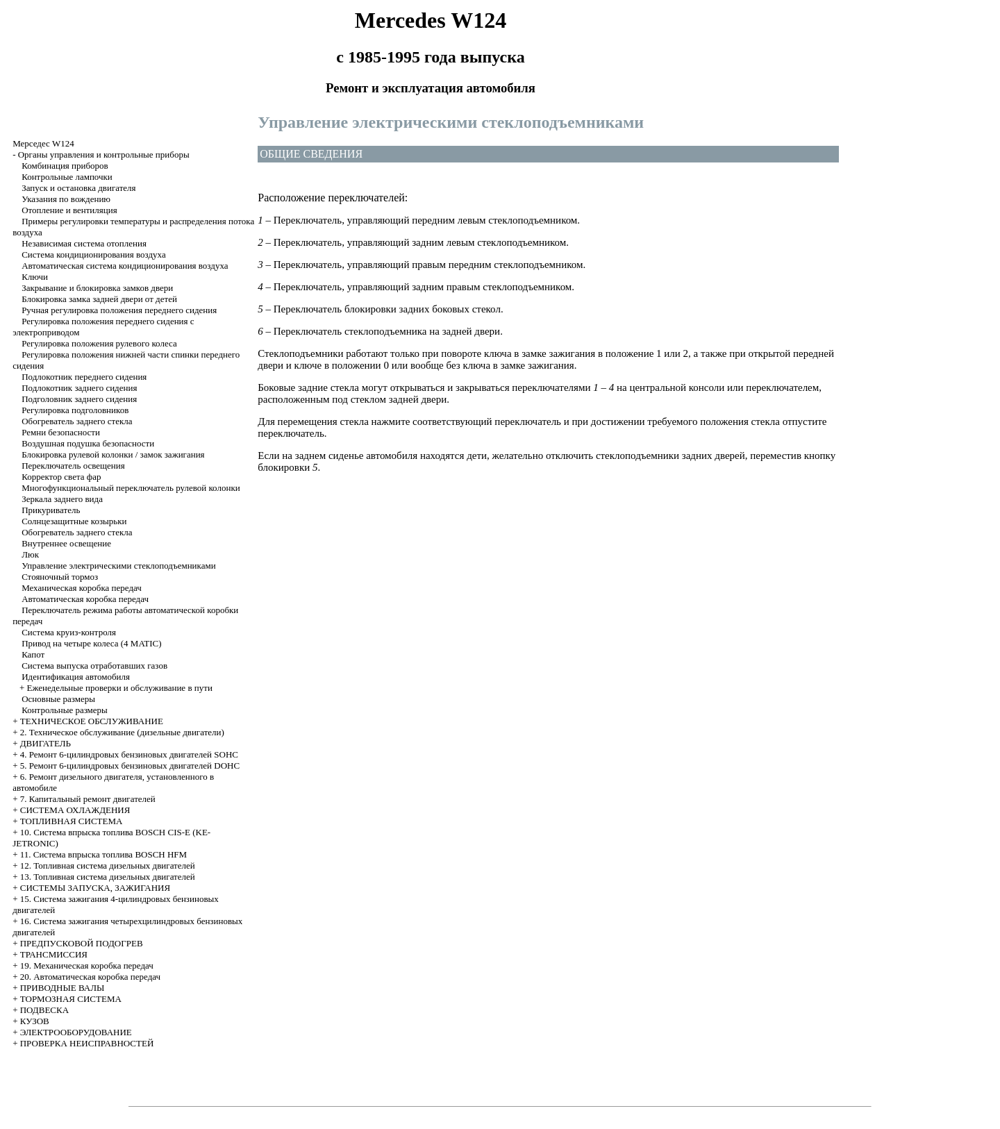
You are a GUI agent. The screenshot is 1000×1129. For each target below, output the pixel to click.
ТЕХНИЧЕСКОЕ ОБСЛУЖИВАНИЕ (91, 721)
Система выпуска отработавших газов (94, 665)
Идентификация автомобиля (76, 676)
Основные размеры (58, 699)
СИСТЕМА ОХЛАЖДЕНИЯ (75, 810)
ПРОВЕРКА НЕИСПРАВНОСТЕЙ (87, 1043)
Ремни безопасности (61, 432)
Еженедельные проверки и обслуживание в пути (119, 688)
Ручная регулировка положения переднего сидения (119, 310)
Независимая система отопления (84, 243)
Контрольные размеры (65, 710)
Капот (33, 654)
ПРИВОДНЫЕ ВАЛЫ (62, 987)
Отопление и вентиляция (69, 210)
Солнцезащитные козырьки (74, 521)
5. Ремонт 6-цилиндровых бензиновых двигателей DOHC (130, 765)
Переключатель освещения (73, 465)
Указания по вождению (66, 199)
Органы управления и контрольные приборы (104, 154)
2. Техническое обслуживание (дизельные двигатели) (122, 732)
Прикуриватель (51, 510)
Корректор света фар (61, 476)
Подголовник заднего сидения (79, 399)
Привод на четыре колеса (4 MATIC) (91, 643)
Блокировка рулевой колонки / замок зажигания (113, 454)
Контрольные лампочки (67, 177)
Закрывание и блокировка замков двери (97, 288)
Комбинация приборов (65, 165)
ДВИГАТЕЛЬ (45, 743)
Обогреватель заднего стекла (77, 421)
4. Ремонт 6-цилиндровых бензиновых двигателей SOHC (129, 754)
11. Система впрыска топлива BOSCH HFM (103, 854)
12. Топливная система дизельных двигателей (107, 865)
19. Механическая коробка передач (86, 965)
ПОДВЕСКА (44, 1010)
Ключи (35, 276)
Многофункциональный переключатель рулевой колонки (131, 488)
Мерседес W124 (43, 143)
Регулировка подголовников (75, 410)
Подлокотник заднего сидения (79, 388)
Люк (30, 554)
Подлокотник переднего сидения (84, 376)
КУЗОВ (34, 1021)
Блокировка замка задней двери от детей (99, 299)
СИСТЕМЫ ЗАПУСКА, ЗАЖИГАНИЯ (95, 888)
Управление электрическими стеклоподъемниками (119, 565)
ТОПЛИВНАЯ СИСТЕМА (71, 821)
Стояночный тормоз (60, 576)
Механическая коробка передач (82, 588)
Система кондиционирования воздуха (94, 254)
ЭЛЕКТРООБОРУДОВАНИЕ (76, 1032)
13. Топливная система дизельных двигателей (107, 876)
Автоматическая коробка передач (85, 599)
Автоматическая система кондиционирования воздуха (125, 265)
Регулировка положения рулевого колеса (99, 343)
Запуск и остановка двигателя (78, 188)
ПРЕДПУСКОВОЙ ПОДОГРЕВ (81, 943)
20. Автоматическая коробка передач (90, 976)
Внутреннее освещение (66, 543)
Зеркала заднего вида (62, 499)
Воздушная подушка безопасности (88, 443)
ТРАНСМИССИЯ (54, 954)
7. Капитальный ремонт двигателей (88, 799)
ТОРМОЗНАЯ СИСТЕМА (71, 999)
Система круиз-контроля (69, 632)
